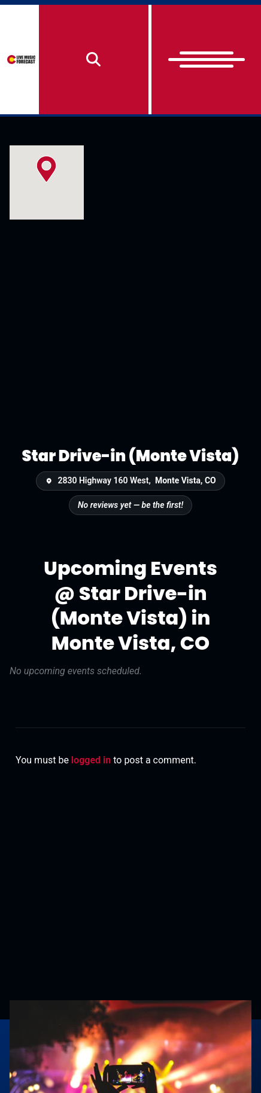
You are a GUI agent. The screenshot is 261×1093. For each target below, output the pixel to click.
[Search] (93, 59)
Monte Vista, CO (185, 480)
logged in (91, 760)
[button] (46, 169)
